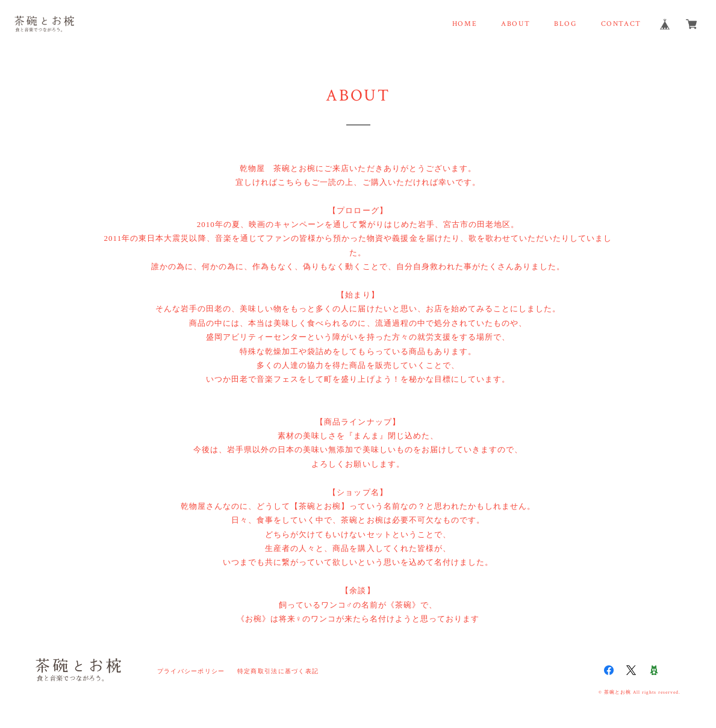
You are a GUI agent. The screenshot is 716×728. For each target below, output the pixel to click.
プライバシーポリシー (191, 671)
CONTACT (621, 23)
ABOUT (515, 23)
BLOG (565, 23)
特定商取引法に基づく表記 (278, 671)
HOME (464, 23)
